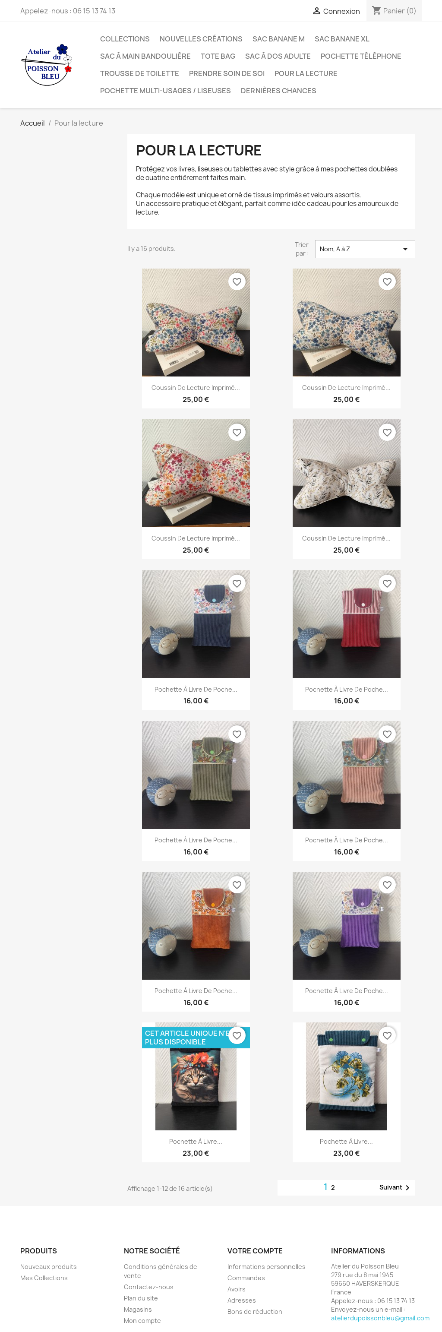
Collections (125, 39)
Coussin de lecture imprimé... (196, 387)
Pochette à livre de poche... (196, 689)
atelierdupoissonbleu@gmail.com (380, 1318)
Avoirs (236, 1289)
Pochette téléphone (361, 56)
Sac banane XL (342, 39)
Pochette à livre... (195, 1141)
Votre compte (255, 1251)
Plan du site (141, 1298)
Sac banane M (279, 39)
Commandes (246, 1278)
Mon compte (142, 1320)
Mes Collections (44, 1278)
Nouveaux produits (48, 1266)
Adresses (241, 1300)
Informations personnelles (266, 1266)
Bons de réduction (254, 1311)
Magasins (138, 1309)
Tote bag (218, 56)
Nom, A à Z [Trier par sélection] (365, 249)
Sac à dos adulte (278, 56)
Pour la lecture (306, 73)
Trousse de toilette (139, 73)
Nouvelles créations (201, 39)
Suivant (396, 1188)
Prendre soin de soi (227, 73)
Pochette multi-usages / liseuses (165, 90)
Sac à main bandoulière (145, 56)
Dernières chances (278, 90)
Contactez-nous (149, 1287)
